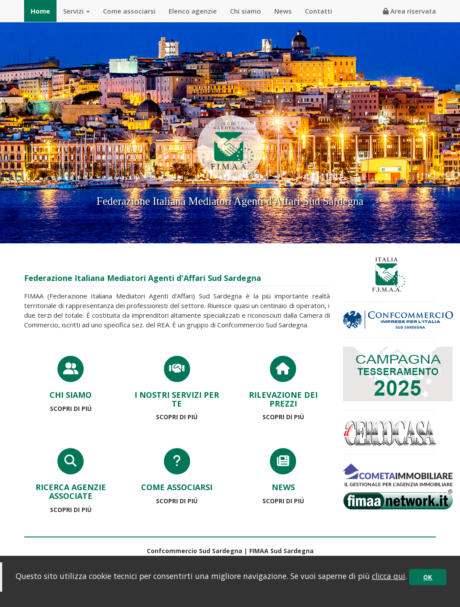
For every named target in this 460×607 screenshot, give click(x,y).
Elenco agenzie (193, 11)
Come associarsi (129, 11)
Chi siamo (245, 11)
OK (427, 577)
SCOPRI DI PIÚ (71, 408)
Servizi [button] (76, 11)
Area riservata (409, 11)
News (283, 11)
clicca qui (388, 576)
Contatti (318, 11)
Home (40, 11)
